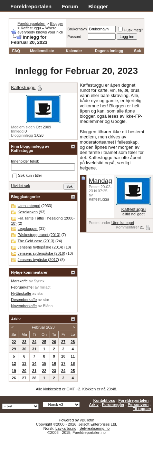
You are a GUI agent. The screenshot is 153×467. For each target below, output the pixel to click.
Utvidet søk (20, 186)
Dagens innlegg (109, 51)
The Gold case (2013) (36, 241)
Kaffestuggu (99, 199)
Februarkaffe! (22, 287)
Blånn (47, 306)
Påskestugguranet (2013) (39, 235)
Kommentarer (127, 227)
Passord (74, 37)
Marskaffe (19, 281)
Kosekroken (28, 212)
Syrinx (39, 281)
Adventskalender (31, 14)
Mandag (100, 180)
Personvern (138, 404)
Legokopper (28, 228)
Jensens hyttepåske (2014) (40, 247)
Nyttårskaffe (21, 293)
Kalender (74, 51)
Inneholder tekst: (25, 161)
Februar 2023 (43, 327)
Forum (70, 6)
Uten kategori (122, 223)
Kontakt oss (104, 400)
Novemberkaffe (24, 306)
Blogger (98, 6)
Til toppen (142, 409)
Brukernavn (77, 29)
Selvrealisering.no (94, 428)
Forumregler (113, 404)
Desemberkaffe (24, 300)
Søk (137, 51)
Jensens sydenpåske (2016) (41, 253)
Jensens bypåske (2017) (38, 259)
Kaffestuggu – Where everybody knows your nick (40, 30)
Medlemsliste (42, 51)
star (40, 293)
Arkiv (94, 404)
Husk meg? (130, 30)
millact (45, 287)
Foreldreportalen (30, 6)
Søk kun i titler (27, 175)
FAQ (16, 51)
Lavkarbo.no (65, 428)
